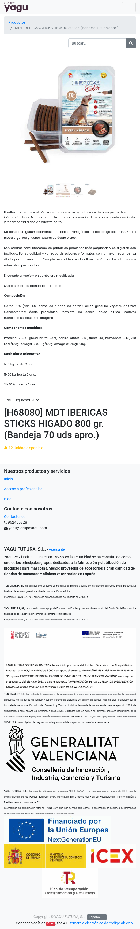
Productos (17, 22)
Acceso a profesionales (23, 489)
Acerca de (57, 549)
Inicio (8, 479)
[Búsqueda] (131, 43)
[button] (14, 101)
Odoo (50, 923)
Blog (8, 499)
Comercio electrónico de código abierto (101, 923)
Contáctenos (14, 516)
